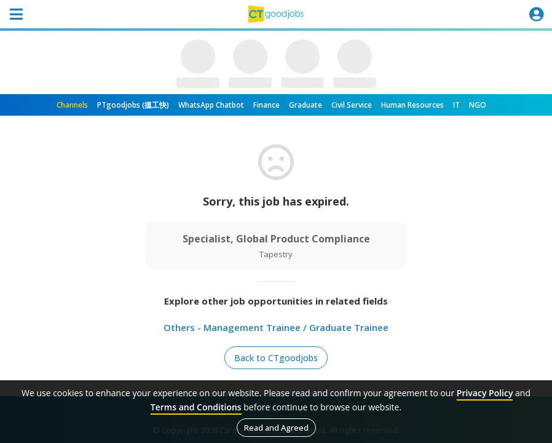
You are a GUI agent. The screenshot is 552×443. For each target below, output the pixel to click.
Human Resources (412, 105)
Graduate (305, 105)
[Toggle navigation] (16, 14)
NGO (477, 105)
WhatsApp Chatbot (211, 105)
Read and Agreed (276, 427)
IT (456, 105)
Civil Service (351, 105)
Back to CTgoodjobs (276, 358)
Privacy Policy (485, 393)
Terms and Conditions (196, 407)
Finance (266, 105)
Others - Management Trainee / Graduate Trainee (276, 327)
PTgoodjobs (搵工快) (133, 105)
